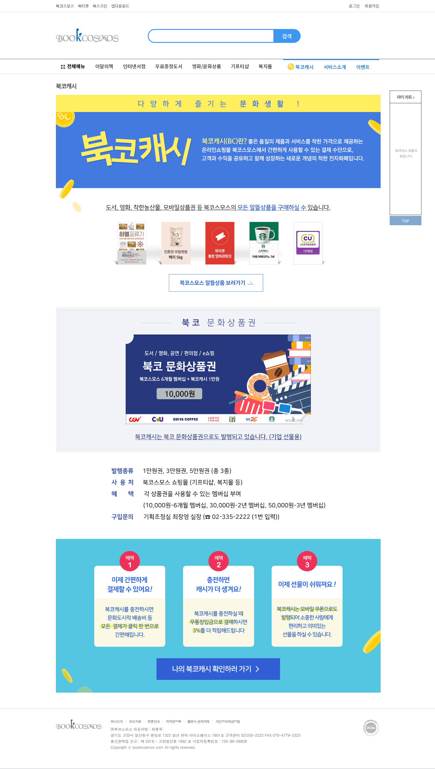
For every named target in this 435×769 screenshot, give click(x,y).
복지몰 (265, 66)
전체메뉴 (73, 66)
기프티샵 (240, 66)
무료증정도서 (168, 66)
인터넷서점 (134, 66)
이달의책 (104, 66)
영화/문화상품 (206, 66)
